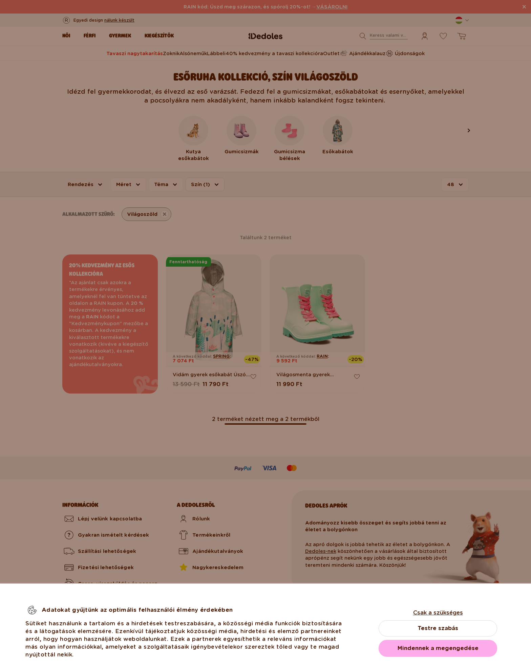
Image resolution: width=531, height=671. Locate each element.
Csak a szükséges (438, 612)
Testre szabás (438, 628)
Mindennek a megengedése (438, 648)
